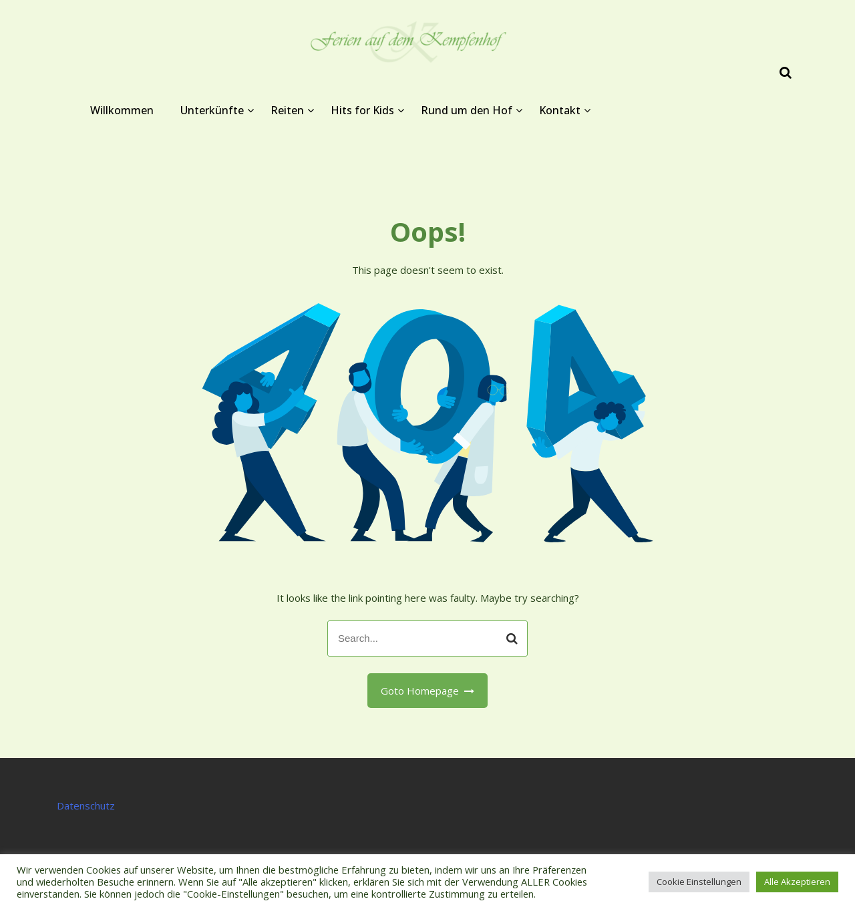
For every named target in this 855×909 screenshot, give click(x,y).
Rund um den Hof (466, 110)
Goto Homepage (428, 690)
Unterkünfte (212, 110)
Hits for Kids (362, 110)
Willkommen (122, 110)
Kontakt (559, 110)
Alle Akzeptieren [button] (797, 882)
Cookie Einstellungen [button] (699, 882)
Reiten (287, 110)
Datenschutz (86, 805)
